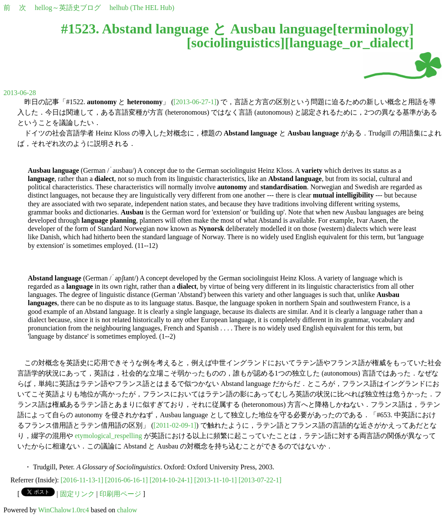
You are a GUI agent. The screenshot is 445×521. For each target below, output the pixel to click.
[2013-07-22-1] (260, 480)
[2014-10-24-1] (171, 480)
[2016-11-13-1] (82, 480)
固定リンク (77, 494)
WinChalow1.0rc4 (63, 510)
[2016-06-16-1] (126, 480)
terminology (373, 28)
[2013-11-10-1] (215, 480)
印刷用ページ (120, 494)
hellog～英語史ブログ (68, 7)
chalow (127, 510)
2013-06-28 (19, 92)
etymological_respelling (108, 435)
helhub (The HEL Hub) (142, 7)
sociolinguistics (235, 42)
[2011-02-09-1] (174, 425)
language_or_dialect (349, 42)
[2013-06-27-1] (194, 102)
